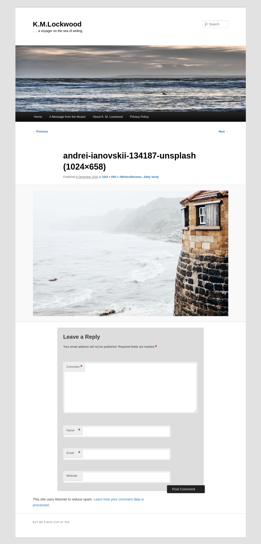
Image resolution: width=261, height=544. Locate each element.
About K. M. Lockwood (108, 116)
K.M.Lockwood (57, 24)
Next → (223, 131)
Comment (74, 367)
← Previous (40, 131)
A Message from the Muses (67, 116)
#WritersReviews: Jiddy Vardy (139, 177)
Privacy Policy (139, 116)
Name (73, 430)
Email (73, 453)
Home (38, 116)
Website (71, 475)
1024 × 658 (109, 177)
